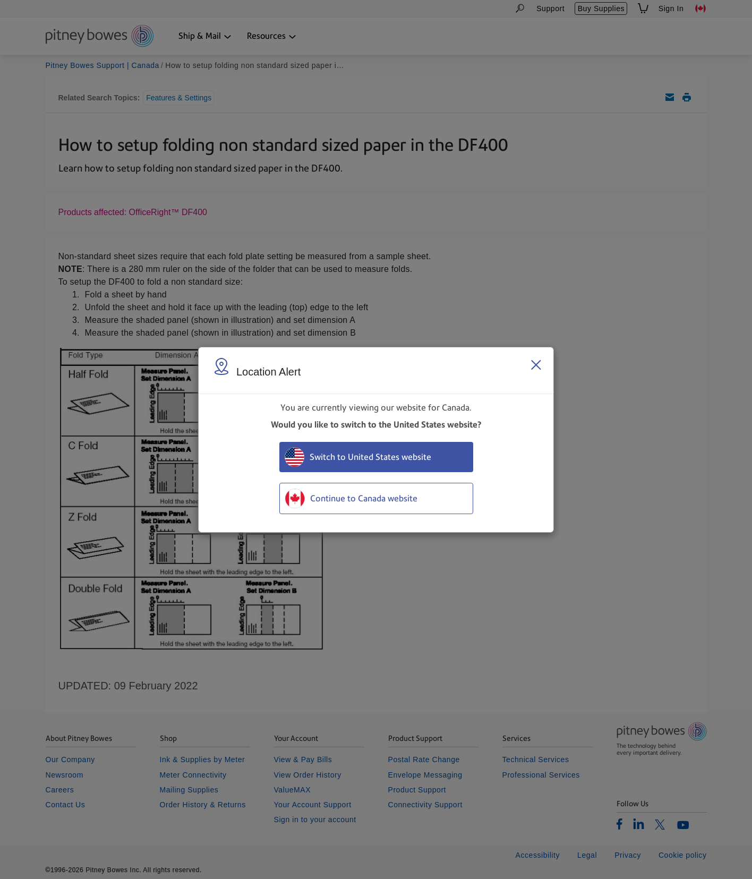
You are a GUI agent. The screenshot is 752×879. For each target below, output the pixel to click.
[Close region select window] (535, 364)
